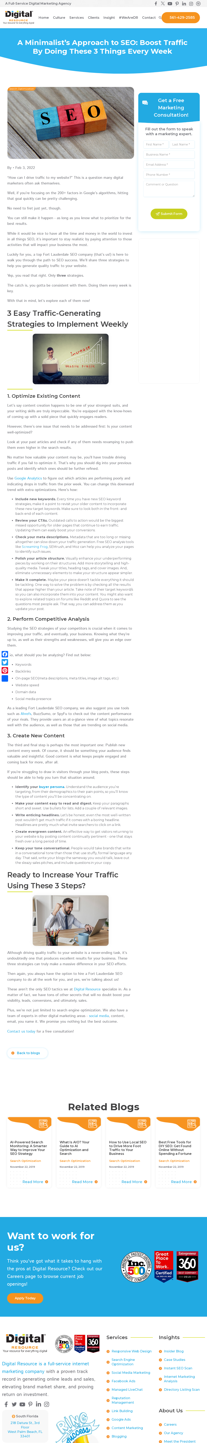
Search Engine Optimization (123, 1365)
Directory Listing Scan (182, 1392)
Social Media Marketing (131, 1375)
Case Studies (174, 1363)
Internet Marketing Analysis (179, 1382)
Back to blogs (28, 1053)
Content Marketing (127, 1431)
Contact (149, 18)
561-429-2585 (182, 17)
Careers (170, 1427)
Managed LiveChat (127, 1392)
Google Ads (121, 1422)
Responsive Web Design (132, 1354)
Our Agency (173, 1436)
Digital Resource (87, 989)
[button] (59, 17)
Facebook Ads (123, 1384)
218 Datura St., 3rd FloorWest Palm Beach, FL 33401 (25, 1429)
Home (44, 18)
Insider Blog (174, 1354)
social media (99, 1016)
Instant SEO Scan (178, 1371)
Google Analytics (29, 478)
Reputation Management (123, 1403)
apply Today (25, 1298)
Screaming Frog (35, 547)
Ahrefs (26, 714)
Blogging (119, 1439)
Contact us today (21, 1031)
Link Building (122, 1414)
